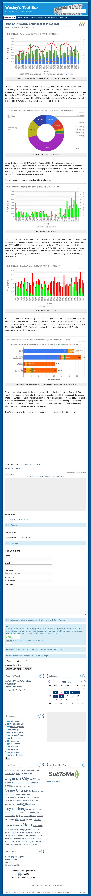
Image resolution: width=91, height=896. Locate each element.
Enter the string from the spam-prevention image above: (25, 640)
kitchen (26, 816)
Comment (9, 584)
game (12, 804)
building (8, 783)
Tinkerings (14, 741)
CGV (29, 791)
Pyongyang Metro (12, 690)
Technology (15, 738)
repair (13, 833)
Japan (21, 816)
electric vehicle (37, 464)
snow (32, 835)
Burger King (16, 783)
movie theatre (13, 825)
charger (34, 791)
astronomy (10, 773)
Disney (7, 800)
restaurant (21, 832)
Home (20, 18)
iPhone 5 (17, 813)
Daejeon (36, 797)
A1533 (17, 770)
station (24, 838)
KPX (31, 816)
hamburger (31, 804)
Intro (26, 18)
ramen (37, 830)
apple (29, 770)
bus (22, 783)
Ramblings (14, 730)
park (11, 830)
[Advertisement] (45, 494)
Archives (63, 18)
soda (37, 835)
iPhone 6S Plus (10, 816)
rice (27, 833)
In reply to (9, 577)
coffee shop (28, 794)
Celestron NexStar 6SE (27, 786)
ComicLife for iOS (12, 865)
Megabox (20, 819)
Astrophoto (14, 721)
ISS (17, 816)
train (33, 842)
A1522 (7, 770)
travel (38, 841)
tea (13, 842)
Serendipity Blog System (15, 857)
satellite (8, 835)
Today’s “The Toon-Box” (37, 476)
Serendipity (40, 885)
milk (27, 820)
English (84, 472)
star (11, 838)
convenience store (22, 797)
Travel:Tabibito (16, 755)
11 (56, 696)
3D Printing (15, 744)
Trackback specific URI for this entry (17, 519)
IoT (12, 813)
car (30, 464)
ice (27, 809)
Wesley (14, 27)
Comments (55, 781)
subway (29, 838)
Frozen (7, 804)
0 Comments (16, 468)
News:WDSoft (17, 735)
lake (34, 816)
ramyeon (8, 833)
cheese (40, 791)
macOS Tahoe (11, 859)
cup (31, 797)
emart (36, 800)
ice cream (33, 809)
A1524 (12, 770)
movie (37, 819)
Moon (31, 820)
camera (33, 783)
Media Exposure (17, 727)
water (11, 845)
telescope (18, 842)
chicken (8, 794)
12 (61, 696)
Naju (27, 824)
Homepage (9, 570)
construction (10, 797)
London (11, 820)
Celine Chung (16, 790)
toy (30, 842)
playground (27, 830)
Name (7, 556)
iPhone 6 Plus (34, 813)
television (25, 842)
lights (6, 820)
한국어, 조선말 (78, 472)
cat (17, 786)
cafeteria (27, 783)
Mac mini (8, 862)
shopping (20, 835)
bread (38, 779)
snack (27, 835)
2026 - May (67, 682)
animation (23, 770)
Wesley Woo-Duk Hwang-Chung (25, 845)
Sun (34, 838)
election (12, 800)
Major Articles (51, 18)
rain (33, 830)
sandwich (37, 833)
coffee (21, 794)
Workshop (15, 752)
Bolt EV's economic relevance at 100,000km (32, 23)
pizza (16, 830)
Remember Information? (17, 661)
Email (7, 563)
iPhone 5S (24, 813)
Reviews (8, 468)
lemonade (40, 816)
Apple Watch (35, 770)
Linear (22, 538)
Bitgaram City (17, 778)
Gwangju (21, 804)
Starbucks (17, 838)
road (31, 832)
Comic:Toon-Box (17, 724)
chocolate (15, 794)
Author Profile (36, 18)
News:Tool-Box (17, 732)
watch (7, 845)
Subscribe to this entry (16, 665)
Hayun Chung (15, 809)
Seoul (13, 835)
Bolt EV (25, 464)
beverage (26, 773)
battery (18, 774)
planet (20, 830)
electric (19, 800)
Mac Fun (14, 747)
